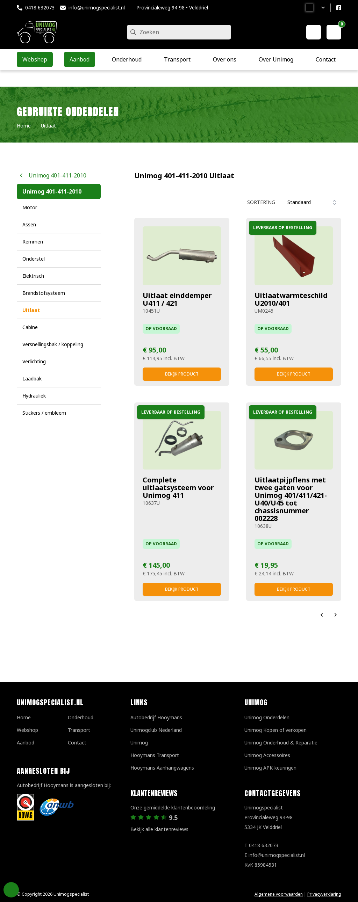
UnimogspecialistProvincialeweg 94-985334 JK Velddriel (268, 817)
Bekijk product (182, 374)
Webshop (27, 730)
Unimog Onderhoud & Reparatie (280, 742)
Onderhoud (80, 717)
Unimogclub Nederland (156, 730)
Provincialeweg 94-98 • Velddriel (172, 7)
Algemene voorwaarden (279, 894)
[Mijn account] (313, 32)
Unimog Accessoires (267, 755)
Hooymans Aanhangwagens (162, 767)
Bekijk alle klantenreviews (159, 829)
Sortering (261, 202)
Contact (77, 742)
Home (24, 717)
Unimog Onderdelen (266, 717)
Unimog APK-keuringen (270, 767)
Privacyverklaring (324, 894)
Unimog (139, 742)
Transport (79, 730)
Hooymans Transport (154, 755)
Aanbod (25, 742)
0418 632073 (40, 7)
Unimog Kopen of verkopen (275, 730)
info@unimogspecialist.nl (97, 7)
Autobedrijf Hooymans (156, 717)
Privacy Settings (11, 889)
